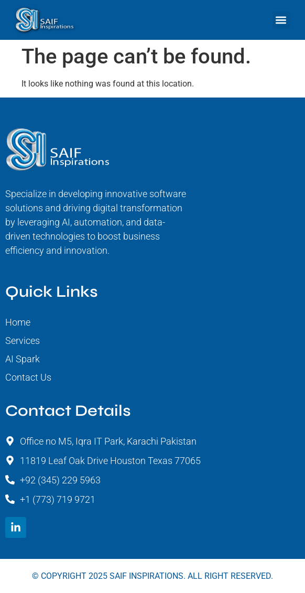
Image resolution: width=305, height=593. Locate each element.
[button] (281, 20)
